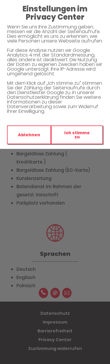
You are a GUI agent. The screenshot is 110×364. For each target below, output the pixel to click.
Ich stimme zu (77, 135)
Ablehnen (29, 135)
